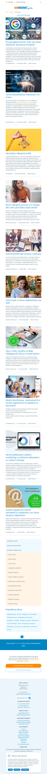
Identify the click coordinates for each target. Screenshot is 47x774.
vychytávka (18, 626)
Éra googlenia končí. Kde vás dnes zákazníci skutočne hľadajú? (23, 43)
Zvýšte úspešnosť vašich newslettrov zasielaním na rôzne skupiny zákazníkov (22, 512)
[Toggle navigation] (40, 2)
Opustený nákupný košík (18, 153)
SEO (20, 623)
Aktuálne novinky (12, 541)
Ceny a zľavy (11, 563)
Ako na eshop (12, 554)
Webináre (23, 741)
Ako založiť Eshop (23, 731)
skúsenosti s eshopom (29, 623)
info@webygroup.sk (25, 694)
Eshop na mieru (23, 734)
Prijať (10, 769)
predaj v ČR (36, 620)
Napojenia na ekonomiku (15, 590)
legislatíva (26, 614)
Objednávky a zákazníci (14, 568)
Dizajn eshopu (12, 559)
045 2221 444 (24, 705)
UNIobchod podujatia (23, 736)
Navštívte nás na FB (24, 698)
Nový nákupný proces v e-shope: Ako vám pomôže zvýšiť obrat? (23, 206)
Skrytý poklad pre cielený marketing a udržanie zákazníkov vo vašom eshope (23, 457)
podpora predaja (26, 620)
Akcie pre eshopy (20, 2)
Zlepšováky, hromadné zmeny (16, 581)
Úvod (7, 12)
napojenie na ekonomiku (25, 617)
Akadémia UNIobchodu (14, 550)
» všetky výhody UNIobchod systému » (28, 660)
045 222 (24, 692)
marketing (33, 614)
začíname (34, 626)
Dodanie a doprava (13, 572)
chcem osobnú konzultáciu (23, 670)
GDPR (19, 614)
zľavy (9, 629)
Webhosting (23, 739)
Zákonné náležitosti (13, 595)
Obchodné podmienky (23, 720)
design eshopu (12, 614)
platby (17, 620)
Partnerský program (23, 744)
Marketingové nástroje (14, 586)
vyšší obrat (26, 626)
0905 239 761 (25, 713)
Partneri (23, 742)
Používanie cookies (23, 724)
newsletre (11, 620)
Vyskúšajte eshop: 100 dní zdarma (23, 666)
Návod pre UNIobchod (23, 707)
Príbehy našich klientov (14, 545)
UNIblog (11, 12)
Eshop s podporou (24, 732)
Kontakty (10, 2)
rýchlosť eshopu (12, 623)
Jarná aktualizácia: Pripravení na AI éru (23, 96)
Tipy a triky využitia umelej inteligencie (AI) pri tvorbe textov (23, 352)
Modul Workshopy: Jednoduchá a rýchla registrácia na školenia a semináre (23, 403)
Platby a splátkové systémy (16, 577)
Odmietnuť (25, 769)
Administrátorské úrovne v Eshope (23, 253)
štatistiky (10, 626)
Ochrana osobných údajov (23, 722)
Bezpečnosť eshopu (13, 599)
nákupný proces (12, 617)
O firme (23, 729)
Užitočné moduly (12, 604)
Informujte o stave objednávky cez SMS (23, 301)
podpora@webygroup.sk (23, 715)
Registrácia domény (23, 737)
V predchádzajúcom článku (25, 102)
